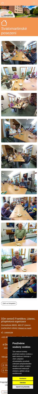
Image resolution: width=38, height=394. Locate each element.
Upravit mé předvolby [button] (22, 387)
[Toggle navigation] (34, 3)
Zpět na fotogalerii (9, 303)
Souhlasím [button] (22, 378)
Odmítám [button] (23, 382)
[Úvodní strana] (2, 3)
